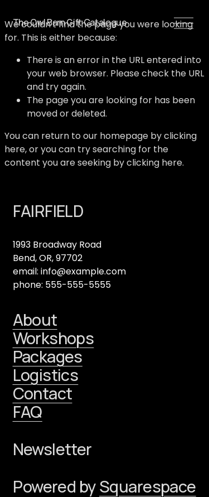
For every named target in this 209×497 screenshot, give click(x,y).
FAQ (27, 412)
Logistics (46, 375)
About (35, 320)
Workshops (53, 338)
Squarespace (147, 486)
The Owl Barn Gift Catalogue (70, 22)
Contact (42, 393)
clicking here (154, 162)
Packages (47, 357)
